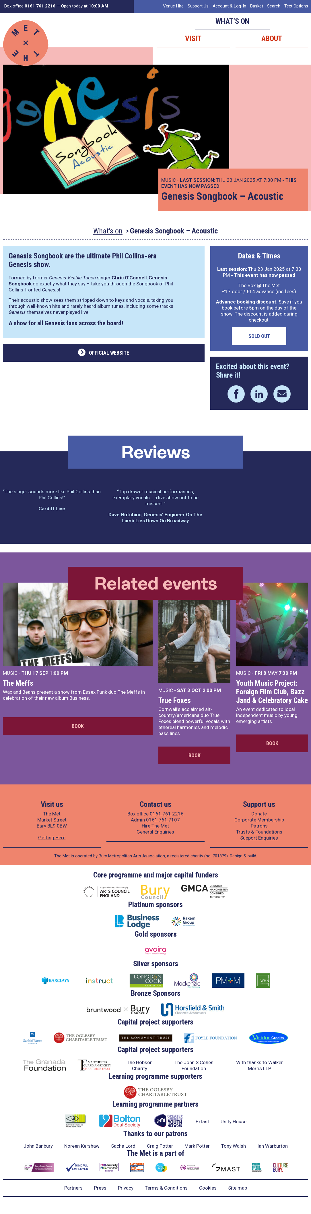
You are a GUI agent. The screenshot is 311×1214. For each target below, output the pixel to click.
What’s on (232, 21)
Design (236, 856)
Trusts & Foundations (259, 832)
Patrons (259, 826)
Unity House (233, 1121)
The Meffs (18, 683)
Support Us (198, 6)
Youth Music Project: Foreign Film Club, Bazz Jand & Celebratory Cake (272, 692)
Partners (73, 1188)
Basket (256, 6)
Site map (237, 1188)
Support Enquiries (259, 838)
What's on (108, 231)
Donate (259, 814)
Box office (29, 6)
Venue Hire (173, 6)
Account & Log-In (229, 6)
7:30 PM (288, 673)
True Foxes (174, 700)
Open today (84, 6)
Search (273, 6)
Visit (193, 38)
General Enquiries (155, 832)
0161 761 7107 (163, 820)
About (271, 38)
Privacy (125, 1188)
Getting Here (51, 837)
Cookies (208, 1188)
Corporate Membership (259, 820)
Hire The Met (155, 826)
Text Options (296, 6)
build (252, 856)
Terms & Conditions (166, 1188)
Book (78, 726)
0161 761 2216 (167, 814)
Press (100, 1188)
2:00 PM (212, 690)
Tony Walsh (233, 1146)
